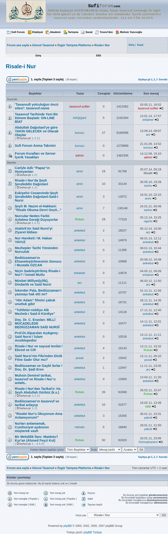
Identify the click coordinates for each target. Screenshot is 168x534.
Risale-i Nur (102, 45)
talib (148, 406)
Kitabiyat (37, 32)
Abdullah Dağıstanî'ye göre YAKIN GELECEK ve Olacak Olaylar (36, 131)
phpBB (67, 525)
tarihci (148, 210)
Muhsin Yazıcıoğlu (131, 32)
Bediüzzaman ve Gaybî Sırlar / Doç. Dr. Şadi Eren (38, 367)
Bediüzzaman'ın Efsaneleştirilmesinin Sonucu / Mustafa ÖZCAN (38, 261)
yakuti (148, 417)
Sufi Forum (18, 32)
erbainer (148, 119)
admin (80, 155)
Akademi (55, 32)
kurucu (79, 132)
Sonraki (163, 79)
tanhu (148, 185)
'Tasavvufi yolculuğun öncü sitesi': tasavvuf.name (36, 106)
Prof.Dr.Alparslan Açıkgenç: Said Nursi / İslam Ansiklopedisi (37, 336)
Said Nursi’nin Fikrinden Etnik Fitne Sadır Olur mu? (38, 357)
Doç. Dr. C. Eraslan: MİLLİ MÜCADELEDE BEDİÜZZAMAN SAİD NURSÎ (37, 323)
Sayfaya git (144, 79)
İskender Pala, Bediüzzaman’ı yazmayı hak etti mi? (38, 292)
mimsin (80, 427)
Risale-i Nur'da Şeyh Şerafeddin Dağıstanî (31, 182)
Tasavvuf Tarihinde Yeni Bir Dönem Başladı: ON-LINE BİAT (36, 118)
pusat (79, 358)
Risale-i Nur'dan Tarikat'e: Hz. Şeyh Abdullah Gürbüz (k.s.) (38, 390)
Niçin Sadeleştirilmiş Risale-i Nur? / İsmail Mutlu (37, 273)
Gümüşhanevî (148, 442)
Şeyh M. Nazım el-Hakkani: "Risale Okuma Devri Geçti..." (38, 208)
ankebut (79, 230)
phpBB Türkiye (93, 532)
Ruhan (79, 219)
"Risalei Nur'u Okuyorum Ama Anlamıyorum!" (38, 415)
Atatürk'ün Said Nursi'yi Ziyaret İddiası (33, 230)
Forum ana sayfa (18, 468)
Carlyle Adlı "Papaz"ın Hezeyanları (32, 169)
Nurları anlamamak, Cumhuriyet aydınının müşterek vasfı (32, 427)
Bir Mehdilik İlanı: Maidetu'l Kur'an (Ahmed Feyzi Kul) (36, 438)
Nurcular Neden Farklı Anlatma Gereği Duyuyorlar (36, 217)
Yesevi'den (106, 32)
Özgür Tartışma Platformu (74, 45)
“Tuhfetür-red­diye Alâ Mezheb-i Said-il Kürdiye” (35, 312)
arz (148, 134)
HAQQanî (79, 118)
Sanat (89, 32)
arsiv (79, 171)
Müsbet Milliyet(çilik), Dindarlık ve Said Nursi (33, 282)
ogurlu (148, 221)
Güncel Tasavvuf (43, 45)
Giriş (38, 55)
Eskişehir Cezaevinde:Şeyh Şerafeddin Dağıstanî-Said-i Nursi (36, 196)
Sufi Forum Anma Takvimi (35, 145)
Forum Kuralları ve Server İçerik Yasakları (35, 155)
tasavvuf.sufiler (80, 106)
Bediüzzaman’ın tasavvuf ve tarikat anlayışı (37, 403)
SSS (98, 55)
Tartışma (73, 32)
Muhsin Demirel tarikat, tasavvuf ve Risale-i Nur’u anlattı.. (35, 379)
